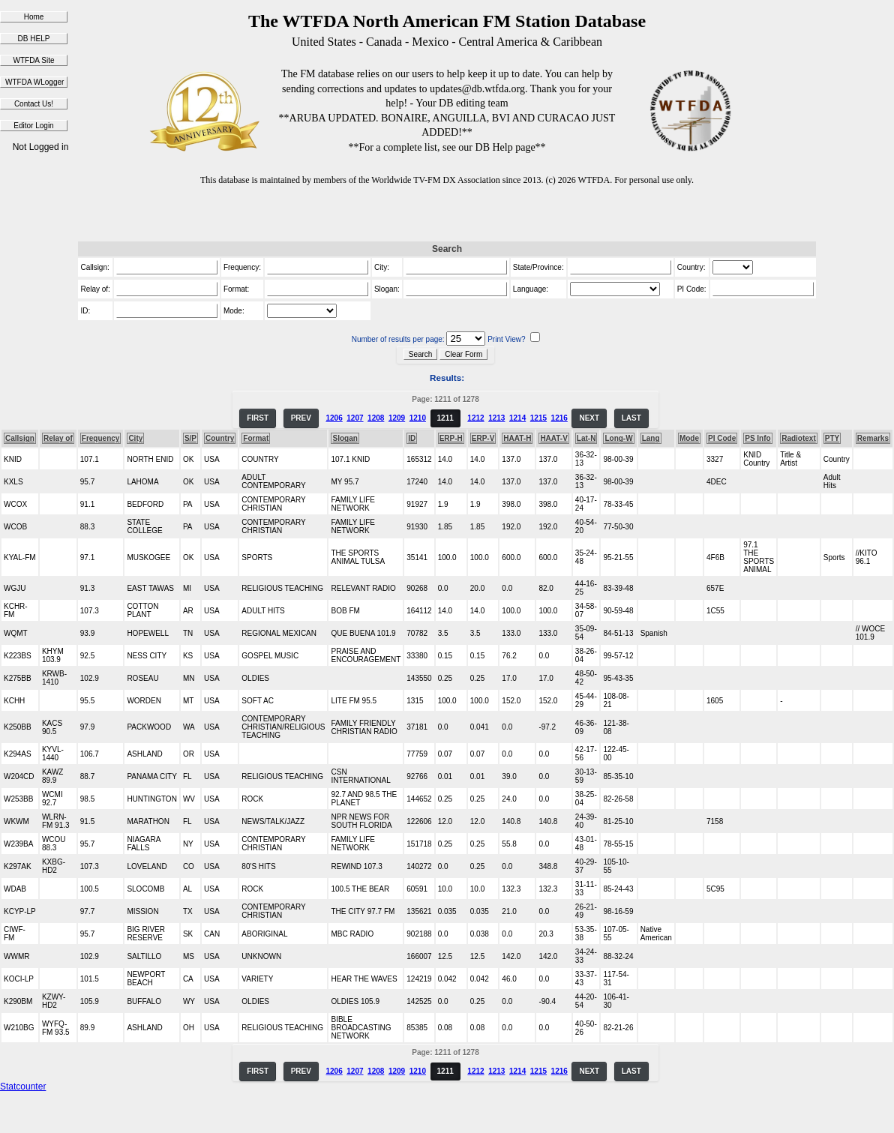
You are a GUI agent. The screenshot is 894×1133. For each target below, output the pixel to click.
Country (220, 438)
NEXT (589, 418)
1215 (538, 418)
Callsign (19, 438)
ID (412, 438)
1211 (445, 418)
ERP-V (483, 438)
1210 (418, 418)
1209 (396, 418)
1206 (334, 418)
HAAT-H (517, 438)
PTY (832, 438)
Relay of (58, 438)
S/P (190, 438)
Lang (651, 438)
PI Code (722, 438)
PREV (301, 418)
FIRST (257, 418)
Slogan (344, 438)
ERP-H (451, 438)
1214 (517, 418)
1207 (354, 418)
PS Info (757, 438)
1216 (559, 418)
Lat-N (586, 438)
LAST (631, 418)
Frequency (101, 438)
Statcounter (23, 1086)
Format (255, 438)
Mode (689, 438)
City (135, 438)
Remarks (873, 438)
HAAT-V (553, 438)
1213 (496, 418)
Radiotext (799, 438)
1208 (376, 418)
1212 (475, 418)
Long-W (618, 438)
